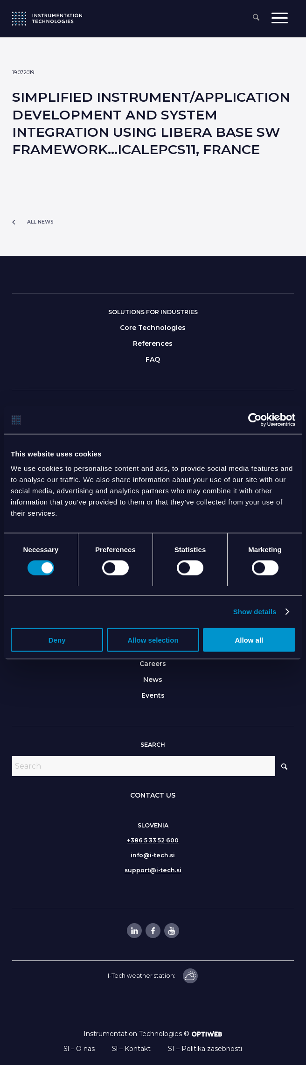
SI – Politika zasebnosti (205, 1048)
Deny (57, 640)
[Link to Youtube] (171, 930)
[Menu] (279, 17)
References (153, 343)
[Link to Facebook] (153, 930)
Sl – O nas (79, 1048)
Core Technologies (153, 327)
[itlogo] (47, 18)
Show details (255, 612)
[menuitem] (256, 18)
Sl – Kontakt (131, 1048)
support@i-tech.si (153, 870)
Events (153, 695)
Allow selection (152, 640)
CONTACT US (152, 795)
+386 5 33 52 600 (153, 840)
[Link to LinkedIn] (134, 930)
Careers (152, 663)
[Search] (256, 18)
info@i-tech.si (153, 855)
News (152, 679)
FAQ (153, 359)
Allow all (249, 640)
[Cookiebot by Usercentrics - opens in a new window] (254, 420)
